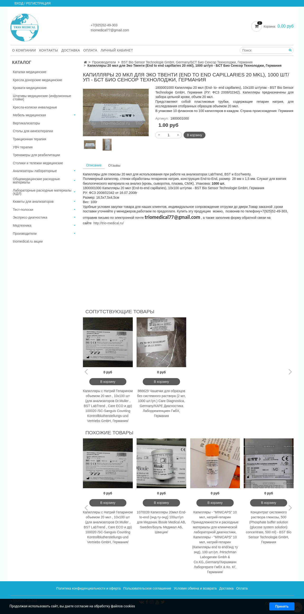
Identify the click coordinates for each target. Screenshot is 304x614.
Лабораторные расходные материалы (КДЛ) (42, 192)
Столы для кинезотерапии (33, 131)
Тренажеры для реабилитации (36, 155)
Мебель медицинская (29, 115)
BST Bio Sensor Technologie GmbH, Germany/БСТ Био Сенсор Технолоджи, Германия (187, 62)
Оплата (90, 50)
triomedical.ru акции (28, 241)
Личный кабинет (117, 50)
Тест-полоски (23, 209)
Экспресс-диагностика (30, 217)
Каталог (21, 62)
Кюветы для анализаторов (33, 201)
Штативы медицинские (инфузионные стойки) (42, 97)
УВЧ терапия (23, 147)
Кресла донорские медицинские (37, 80)
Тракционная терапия (29, 139)
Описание (93, 165)
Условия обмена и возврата (195, 588)
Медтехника (22, 225)
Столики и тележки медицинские (38, 163)
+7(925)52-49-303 (104, 25)
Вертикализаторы (26, 123)
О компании (24, 50)
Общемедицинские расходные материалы (36, 180)
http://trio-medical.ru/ (108, 223)
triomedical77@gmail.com (110, 30)
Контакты (48, 50)
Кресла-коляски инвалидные (35, 107)
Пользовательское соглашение (147, 588)
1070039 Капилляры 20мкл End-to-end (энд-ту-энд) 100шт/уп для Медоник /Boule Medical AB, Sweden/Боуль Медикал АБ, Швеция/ (161, 522)
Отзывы (114, 165)
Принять (282, 606)
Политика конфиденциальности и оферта (88, 588)
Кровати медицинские (30, 88)
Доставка (71, 50)
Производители (104, 62)
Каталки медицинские (29, 72)
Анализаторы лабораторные (35, 171)
